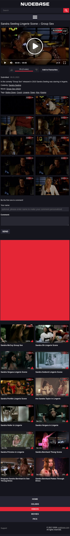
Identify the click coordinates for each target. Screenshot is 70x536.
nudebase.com (63, 528)
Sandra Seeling (15, 85)
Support (4, 528)
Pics (35, 519)
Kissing (43, 92)
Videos (35, 509)
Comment (5, 215)
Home (35, 499)
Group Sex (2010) (13, 89)
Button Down (11, 92)
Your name (5, 205)
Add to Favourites (50, 70)
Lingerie (26, 92)
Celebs (35, 504)
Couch (19, 92)
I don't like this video (36, 70)
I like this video (11, 70)
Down (32, 92)
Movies (35, 514)
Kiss (37, 92)
